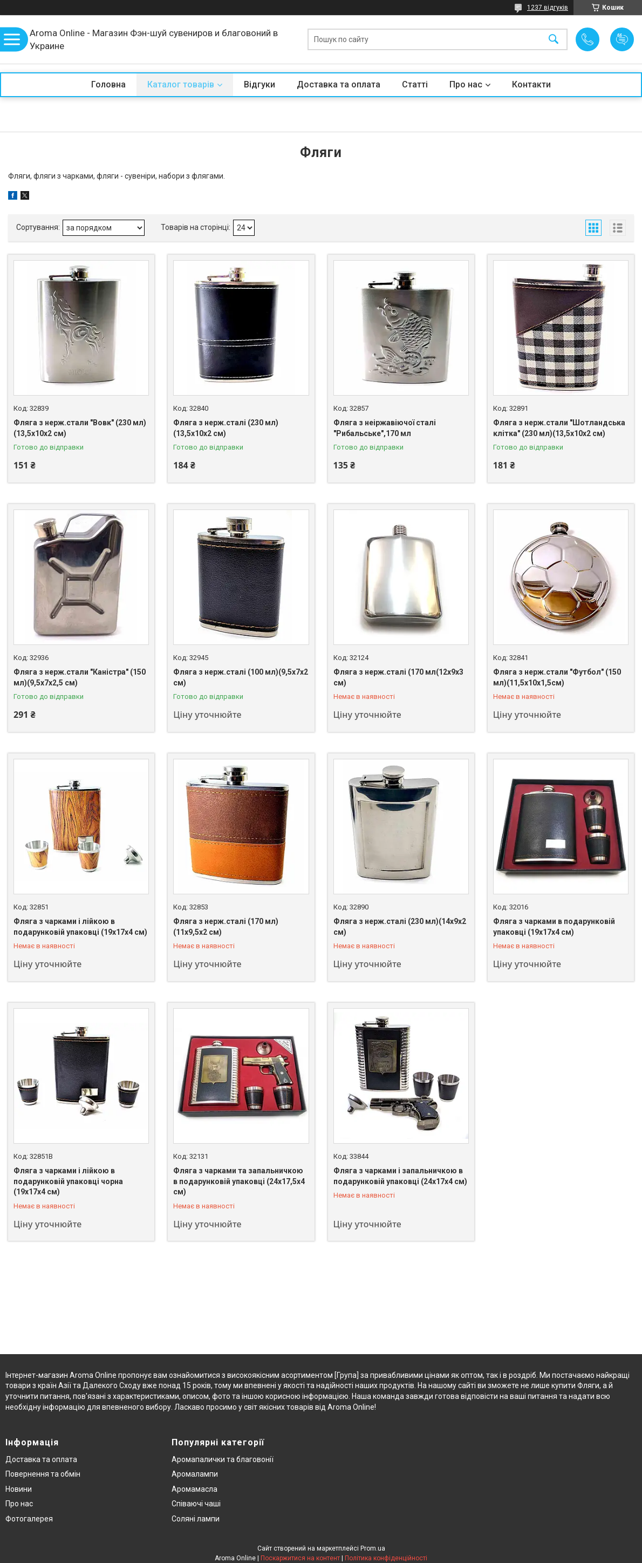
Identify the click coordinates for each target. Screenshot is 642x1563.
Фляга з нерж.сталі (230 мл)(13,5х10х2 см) (225, 428)
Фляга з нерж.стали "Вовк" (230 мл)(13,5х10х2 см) (79, 428)
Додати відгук (622, 39)
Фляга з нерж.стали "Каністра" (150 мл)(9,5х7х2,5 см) (79, 677)
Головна (108, 84)
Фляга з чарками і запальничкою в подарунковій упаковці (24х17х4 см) (400, 1176)
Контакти (531, 84)
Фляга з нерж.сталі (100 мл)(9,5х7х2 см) (240, 677)
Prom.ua (372, 1548)
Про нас (465, 84)
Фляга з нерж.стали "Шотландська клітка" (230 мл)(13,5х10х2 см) (559, 428)
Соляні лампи (196, 1518)
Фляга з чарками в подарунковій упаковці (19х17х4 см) (554, 926)
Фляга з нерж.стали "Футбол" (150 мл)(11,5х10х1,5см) (557, 677)
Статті (415, 84)
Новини (18, 1489)
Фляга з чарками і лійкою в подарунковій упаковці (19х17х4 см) (80, 926)
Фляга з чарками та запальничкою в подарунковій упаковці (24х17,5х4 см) (239, 1181)
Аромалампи (195, 1474)
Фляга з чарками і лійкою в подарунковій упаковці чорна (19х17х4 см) (68, 1181)
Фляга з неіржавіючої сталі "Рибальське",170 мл (384, 428)
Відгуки (259, 84)
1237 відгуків (547, 7)
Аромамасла (194, 1489)
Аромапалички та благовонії (223, 1459)
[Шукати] (553, 40)
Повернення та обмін (42, 1474)
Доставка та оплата (338, 84)
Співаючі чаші (196, 1503)
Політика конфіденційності (386, 1558)
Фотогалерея (29, 1518)
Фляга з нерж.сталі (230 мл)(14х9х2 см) (399, 926)
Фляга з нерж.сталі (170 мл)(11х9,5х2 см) (225, 926)
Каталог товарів (180, 84)
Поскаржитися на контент (300, 1558)
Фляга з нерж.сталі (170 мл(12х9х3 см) (398, 677)
